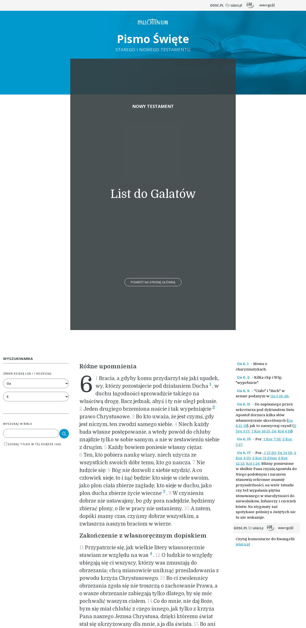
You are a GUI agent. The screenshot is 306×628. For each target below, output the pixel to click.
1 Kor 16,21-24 (263, 431)
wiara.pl (243, 544)
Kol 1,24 (253, 463)
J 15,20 (269, 453)
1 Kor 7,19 (271, 439)
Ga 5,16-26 (279, 396)
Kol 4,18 (284, 431)
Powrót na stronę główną (153, 282)
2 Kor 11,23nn (264, 458)
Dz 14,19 (285, 453)
